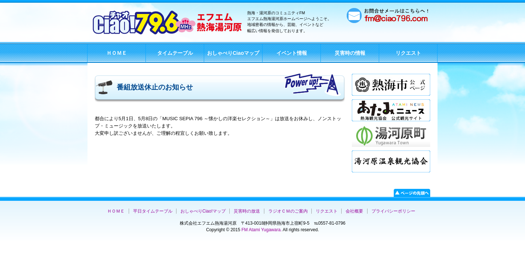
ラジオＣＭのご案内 (288, 211)
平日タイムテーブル (152, 211)
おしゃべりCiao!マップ (203, 211)
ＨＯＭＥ (116, 53)
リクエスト (408, 53)
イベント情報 (291, 53)
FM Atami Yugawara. (261, 229)
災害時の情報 (350, 53)
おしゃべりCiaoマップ (233, 53)
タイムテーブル (175, 53)
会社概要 (354, 211)
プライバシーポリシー (393, 211)
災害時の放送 (247, 211)
